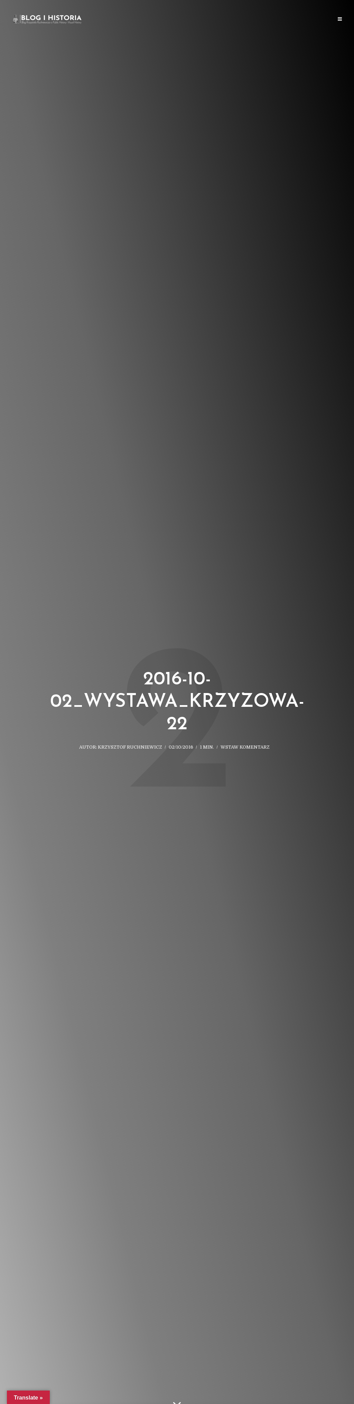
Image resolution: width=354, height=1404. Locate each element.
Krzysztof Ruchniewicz (130, 747)
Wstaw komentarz (245, 747)
